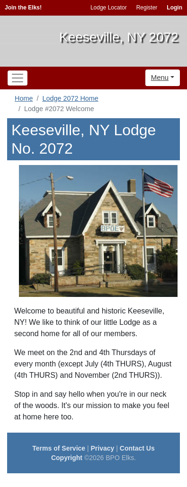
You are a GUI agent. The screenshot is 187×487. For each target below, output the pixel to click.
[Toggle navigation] (17, 78)
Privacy (103, 448)
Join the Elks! (23, 7)
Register (147, 7)
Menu (160, 77)
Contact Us (137, 448)
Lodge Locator (108, 7)
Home (24, 98)
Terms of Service (58, 448)
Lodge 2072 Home (70, 98)
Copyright (66, 457)
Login (174, 7)
